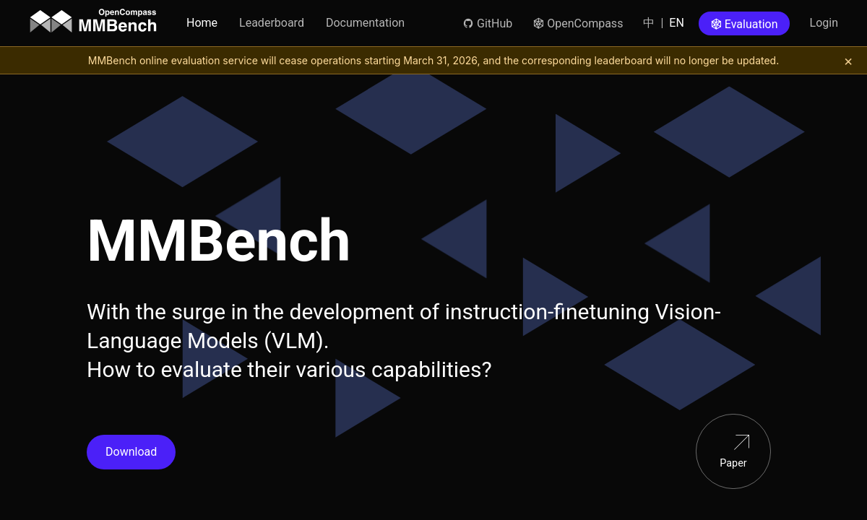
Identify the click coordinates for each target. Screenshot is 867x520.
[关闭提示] (848, 60)
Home (201, 23)
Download (131, 452)
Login (824, 23)
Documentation (365, 23)
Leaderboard (271, 23)
